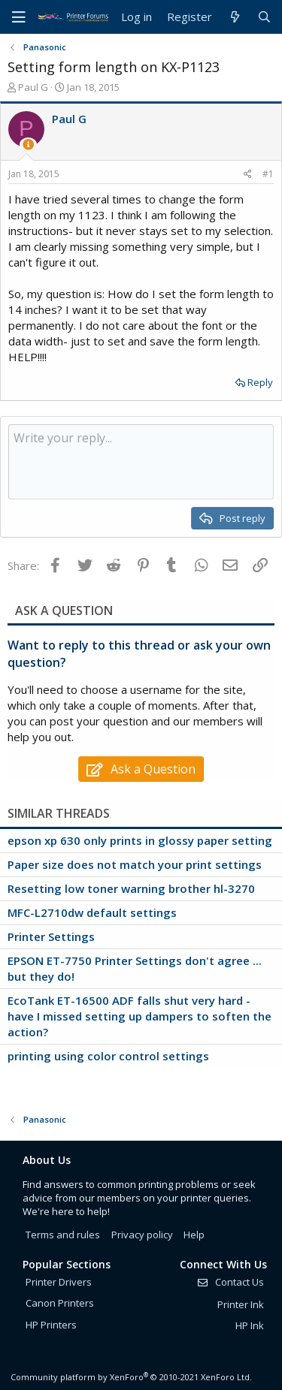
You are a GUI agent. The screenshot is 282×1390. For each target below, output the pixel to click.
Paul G (33, 87)
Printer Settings (51, 936)
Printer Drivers (59, 1282)
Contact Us (230, 1282)
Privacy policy (142, 1234)
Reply (260, 382)
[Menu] (19, 17)
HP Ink (249, 1325)
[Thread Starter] (28, 144)
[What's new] (234, 17)
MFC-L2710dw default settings (92, 912)
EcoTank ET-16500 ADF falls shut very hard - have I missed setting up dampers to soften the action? (139, 1016)
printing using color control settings (108, 1055)
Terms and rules (63, 1234)
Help (194, 1234)
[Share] (247, 174)
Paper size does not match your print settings (135, 864)
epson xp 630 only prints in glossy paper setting (140, 840)
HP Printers (51, 1324)
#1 (268, 173)
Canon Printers (60, 1303)
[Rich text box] (141, 461)
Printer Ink (240, 1304)
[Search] (264, 17)
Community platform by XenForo (131, 1376)
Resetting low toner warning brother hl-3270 (131, 888)
